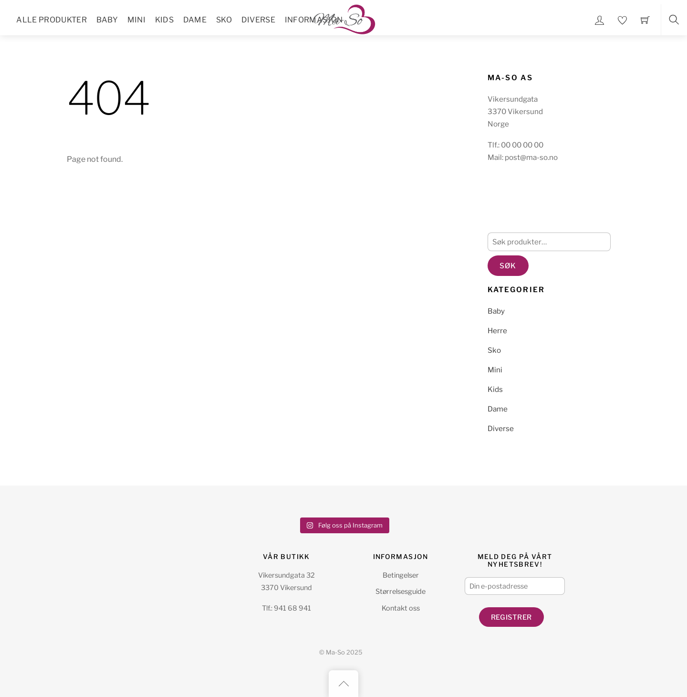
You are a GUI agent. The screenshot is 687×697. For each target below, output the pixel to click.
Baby (107, 19)
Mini (136, 19)
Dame (195, 19)
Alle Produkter (51, 19)
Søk (508, 265)
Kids (164, 19)
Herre (497, 330)
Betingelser (401, 575)
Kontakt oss (401, 608)
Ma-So (335, 652)
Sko (224, 19)
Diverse (258, 19)
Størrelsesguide (400, 591)
